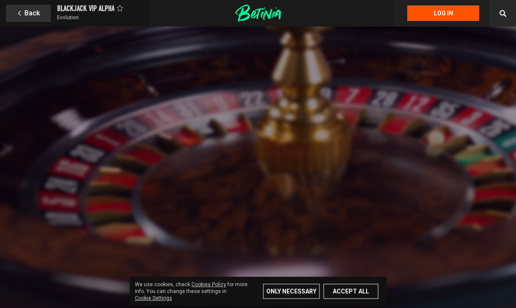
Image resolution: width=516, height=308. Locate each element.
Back (32, 13)
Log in (443, 13)
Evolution (68, 18)
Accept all (351, 291)
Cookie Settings (153, 298)
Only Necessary (291, 291)
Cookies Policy (208, 284)
